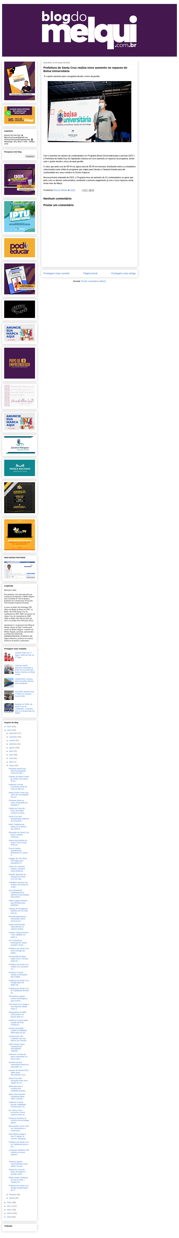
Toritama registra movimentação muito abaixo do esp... (18, 1164)
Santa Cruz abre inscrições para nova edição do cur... (18, 1080)
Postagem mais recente (56, 273)
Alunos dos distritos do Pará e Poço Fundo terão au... (18, 842)
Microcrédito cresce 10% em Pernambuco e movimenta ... (19, 1128)
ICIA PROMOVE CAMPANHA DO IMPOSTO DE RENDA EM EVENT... (19, 893)
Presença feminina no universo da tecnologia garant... (19, 1120)
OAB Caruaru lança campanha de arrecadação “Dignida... (17, 1047)
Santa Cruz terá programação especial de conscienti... (19, 818)
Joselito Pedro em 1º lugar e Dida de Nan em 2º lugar (24, 655)
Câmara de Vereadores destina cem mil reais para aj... (18, 911)
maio (11, 758)
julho (11, 751)
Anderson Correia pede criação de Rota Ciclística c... (18, 1022)
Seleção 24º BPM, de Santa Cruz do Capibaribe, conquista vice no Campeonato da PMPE (24, 708)
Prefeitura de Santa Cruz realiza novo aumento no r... (19, 966)
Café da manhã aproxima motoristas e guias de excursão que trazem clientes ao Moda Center (25, 669)
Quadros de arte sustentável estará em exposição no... (19, 1064)
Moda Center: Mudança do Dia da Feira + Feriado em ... (18, 1180)
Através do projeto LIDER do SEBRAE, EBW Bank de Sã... (18, 1030)
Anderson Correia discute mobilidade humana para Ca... (17, 1104)
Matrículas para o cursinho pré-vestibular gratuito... (18, 1088)
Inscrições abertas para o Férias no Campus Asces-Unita (24, 694)
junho (11, 755)
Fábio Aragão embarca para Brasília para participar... (18, 903)
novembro (13, 737)
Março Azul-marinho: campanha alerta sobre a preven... (17, 1096)
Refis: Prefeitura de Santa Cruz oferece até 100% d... (18, 826)
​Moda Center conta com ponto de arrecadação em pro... (18, 795)
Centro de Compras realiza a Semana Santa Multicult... (17, 868)
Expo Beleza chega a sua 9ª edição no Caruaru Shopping (17, 1136)
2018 (9, 1217)
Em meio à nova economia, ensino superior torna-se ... (18, 1112)
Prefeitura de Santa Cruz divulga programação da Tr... (19, 1188)
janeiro (12, 1198)
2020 (9, 1210)
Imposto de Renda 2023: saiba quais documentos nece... (19, 1072)
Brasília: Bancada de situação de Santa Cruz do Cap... (17, 876)
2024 (9, 727)
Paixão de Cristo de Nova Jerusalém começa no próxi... (17, 810)
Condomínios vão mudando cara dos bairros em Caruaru (18, 1038)
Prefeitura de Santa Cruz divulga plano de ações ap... (19, 982)
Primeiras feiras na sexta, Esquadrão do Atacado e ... (18, 802)
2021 (9, 1206)
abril (11, 762)
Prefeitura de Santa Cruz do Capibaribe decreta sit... (19, 990)
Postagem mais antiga (123, 273)
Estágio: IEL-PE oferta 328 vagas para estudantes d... (18, 860)
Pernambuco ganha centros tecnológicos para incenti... (18, 998)
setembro (13, 744)
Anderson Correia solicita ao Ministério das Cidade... (18, 974)
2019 (9, 1213)
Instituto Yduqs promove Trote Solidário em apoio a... (18, 934)
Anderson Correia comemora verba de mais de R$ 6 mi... (18, 787)
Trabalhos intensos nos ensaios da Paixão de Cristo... (18, 884)
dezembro (13, 733)
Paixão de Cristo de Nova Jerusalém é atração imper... (17, 1172)
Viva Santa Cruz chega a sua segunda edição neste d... (19, 1006)
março (12, 765)
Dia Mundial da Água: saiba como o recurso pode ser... (18, 958)
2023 (9, 730)
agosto (12, 748)
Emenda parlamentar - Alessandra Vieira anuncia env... (18, 918)
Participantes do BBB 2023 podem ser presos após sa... (17, 1014)
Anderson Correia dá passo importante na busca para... (18, 1056)
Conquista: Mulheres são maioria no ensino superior (19, 1152)
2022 (9, 1202)
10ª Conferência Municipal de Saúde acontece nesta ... (18, 942)
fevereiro (13, 1194)
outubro (12, 740)
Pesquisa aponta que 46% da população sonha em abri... (17, 771)
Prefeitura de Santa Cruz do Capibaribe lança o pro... (19, 1144)
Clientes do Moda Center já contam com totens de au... (19, 779)
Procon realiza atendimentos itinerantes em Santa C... (18, 851)
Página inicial (90, 273)
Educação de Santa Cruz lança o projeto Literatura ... (19, 834)
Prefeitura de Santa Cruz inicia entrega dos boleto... (19, 950)
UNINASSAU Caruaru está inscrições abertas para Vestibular (24, 681)
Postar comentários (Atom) (93, 281)
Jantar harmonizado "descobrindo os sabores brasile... (17, 926)
